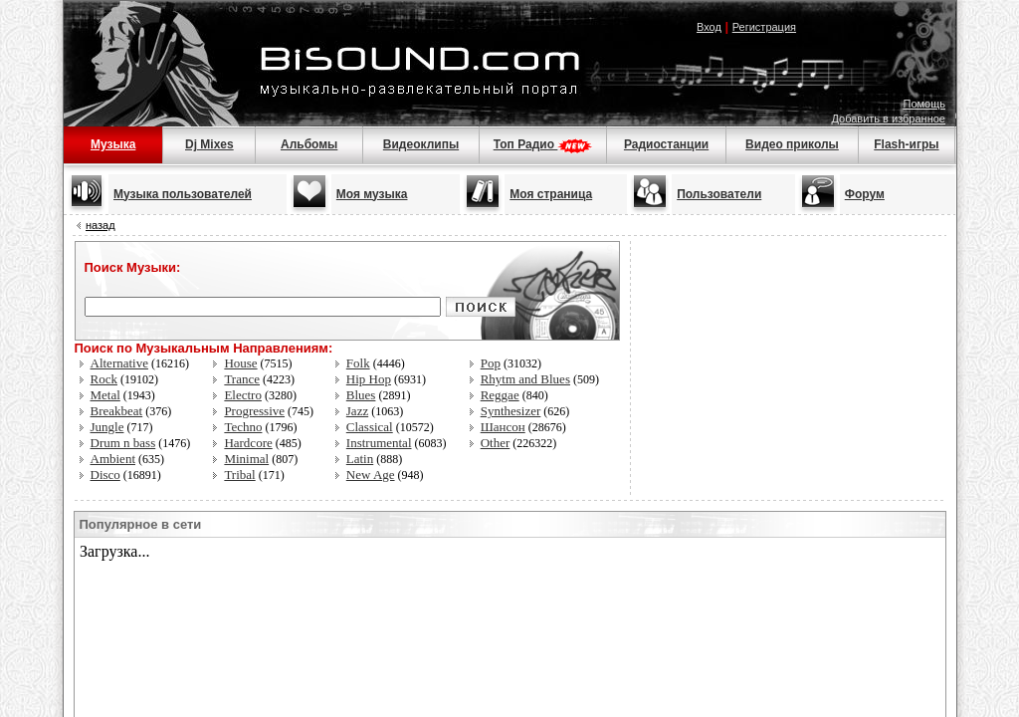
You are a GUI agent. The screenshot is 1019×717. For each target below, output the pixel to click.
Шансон (503, 426)
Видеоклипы (421, 144)
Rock (104, 378)
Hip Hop (368, 378)
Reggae (500, 394)
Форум (865, 194)
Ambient (113, 458)
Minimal (246, 458)
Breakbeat (117, 410)
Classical (369, 426)
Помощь (925, 104)
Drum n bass (123, 442)
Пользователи (719, 194)
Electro (243, 394)
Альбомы (309, 144)
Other (495, 442)
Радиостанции (666, 144)
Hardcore (248, 442)
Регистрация (764, 27)
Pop (491, 363)
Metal (105, 394)
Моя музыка (372, 194)
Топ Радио (543, 144)
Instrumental (379, 442)
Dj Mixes (209, 144)
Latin (359, 458)
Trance (242, 378)
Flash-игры (906, 144)
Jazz (357, 410)
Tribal (239, 474)
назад (100, 225)
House (240, 363)
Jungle (107, 426)
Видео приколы (792, 144)
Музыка (113, 144)
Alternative (119, 363)
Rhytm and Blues (525, 378)
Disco (105, 474)
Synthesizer (511, 410)
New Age (370, 474)
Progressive (254, 410)
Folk (358, 363)
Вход (709, 27)
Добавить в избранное (888, 118)
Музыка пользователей (182, 194)
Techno (243, 426)
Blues (361, 394)
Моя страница (551, 194)
